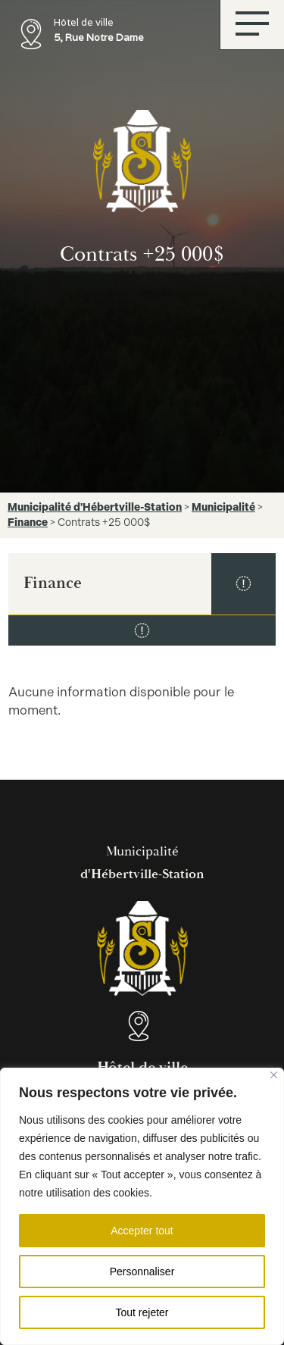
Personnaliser (142, 1271)
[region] (142, 1206)
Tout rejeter (141, 1312)
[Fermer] (273, 1074)
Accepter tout (142, 1231)
